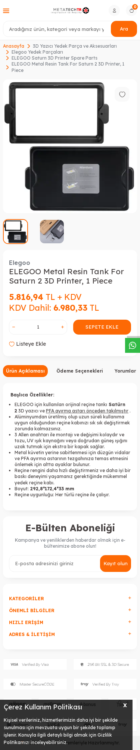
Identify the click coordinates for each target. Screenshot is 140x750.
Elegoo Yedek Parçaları (37, 52)
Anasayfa (13, 46)
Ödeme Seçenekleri (79, 371)
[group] (70, 146)
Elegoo (19, 262)
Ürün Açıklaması (25, 371)
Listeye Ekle (27, 344)
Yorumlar (125, 371)
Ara (124, 29)
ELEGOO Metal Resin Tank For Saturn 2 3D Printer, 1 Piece (68, 67)
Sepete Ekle (101, 327)
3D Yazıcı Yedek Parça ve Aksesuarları (75, 46)
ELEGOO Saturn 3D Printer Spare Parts (54, 58)
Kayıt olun (115, 563)
